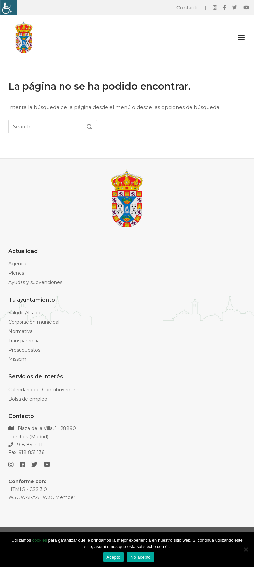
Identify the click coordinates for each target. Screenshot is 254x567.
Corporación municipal (33, 322)
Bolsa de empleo (27, 399)
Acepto (113, 557)
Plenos (16, 273)
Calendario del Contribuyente (41, 390)
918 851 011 (25, 445)
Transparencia (24, 341)
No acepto (140, 557)
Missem (17, 359)
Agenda (17, 264)
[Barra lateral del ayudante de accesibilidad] (8, 7)
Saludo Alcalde (25, 313)
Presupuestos (24, 350)
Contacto (188, 7)
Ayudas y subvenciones (35, 282)
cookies (39, 540)
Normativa (20, 331)
